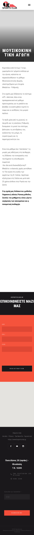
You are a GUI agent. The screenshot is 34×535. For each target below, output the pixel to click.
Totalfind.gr (17, 532)
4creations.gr (12, 530)
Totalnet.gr (23, 530)
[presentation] (15, 357)
